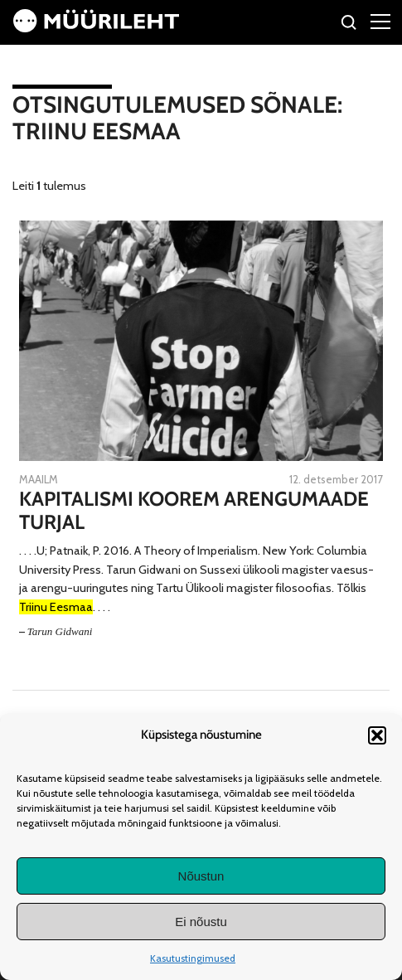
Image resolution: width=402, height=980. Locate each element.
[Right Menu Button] (380, 20)
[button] (377, 735)
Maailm (38, 479)
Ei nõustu (201, 922)
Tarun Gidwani (60, 631)
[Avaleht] (96, 28)
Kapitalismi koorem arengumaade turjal (194, 511)
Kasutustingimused (192, 958)
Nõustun (201, 876)
